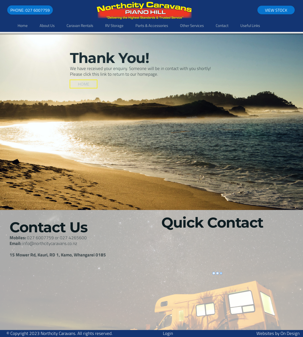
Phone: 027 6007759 (30, 10)
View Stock (276, 10)
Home (83, 84)
